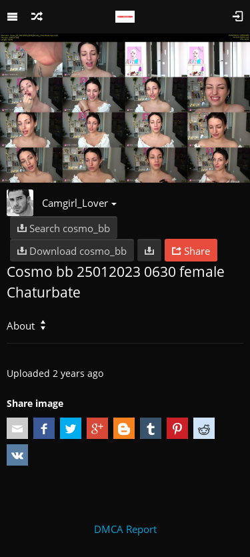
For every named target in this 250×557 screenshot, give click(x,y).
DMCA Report (125, 529)
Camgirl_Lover (79, 202)
